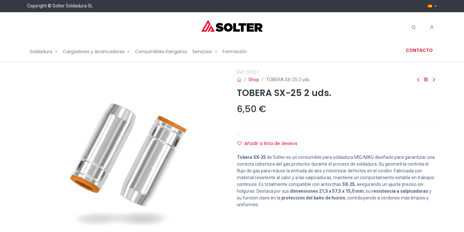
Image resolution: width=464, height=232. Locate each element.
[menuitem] (43, 52)
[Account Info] (432, 27)
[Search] (414, 27)
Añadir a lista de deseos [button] (267, 143)
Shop (253, 79)
